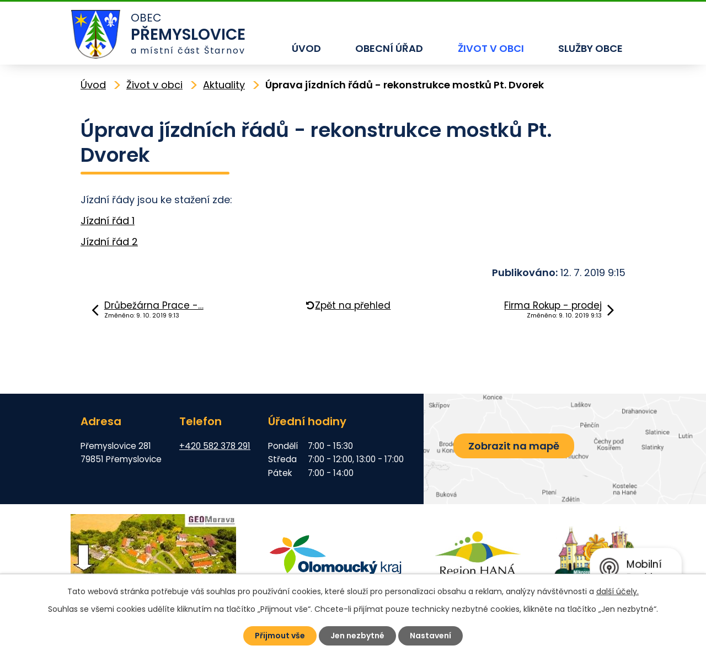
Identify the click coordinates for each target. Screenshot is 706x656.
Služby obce (590, 48)
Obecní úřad (389, 48)
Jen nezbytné (357, 635)
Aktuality (224, 85)
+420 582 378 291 (214, 446)
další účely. (617, 591)
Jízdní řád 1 (108, 221)
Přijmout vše (280, 635)
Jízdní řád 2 (109, 241)
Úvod (306, 48)
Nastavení (430, 635)
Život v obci (491, 48)
